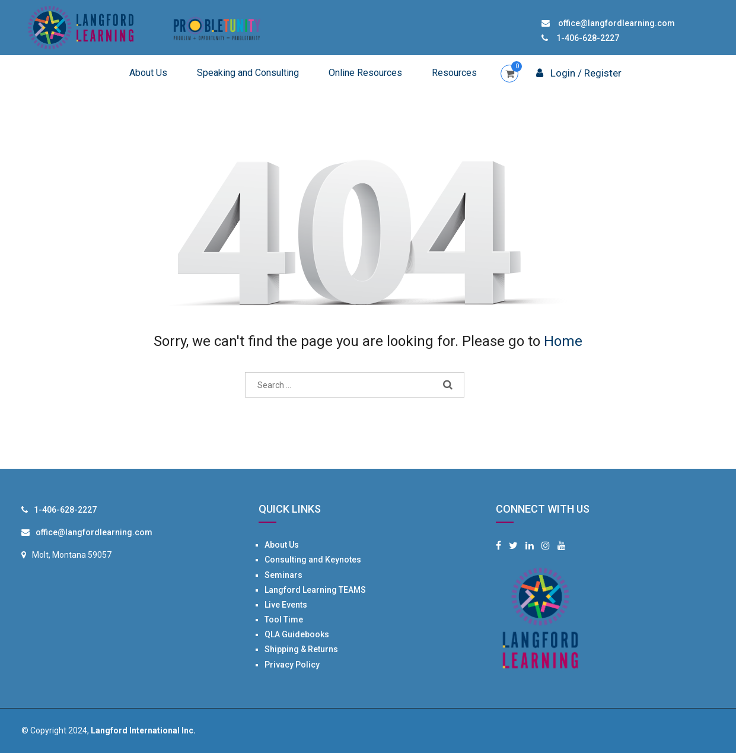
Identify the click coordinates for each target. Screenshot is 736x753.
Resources (454, 72)
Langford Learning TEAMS (315, 590)
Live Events (286, 604)
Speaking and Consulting (248, 72)
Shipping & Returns (301, 649)
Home (563, 341)
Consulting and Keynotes (313, 559)
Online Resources (365, 72)
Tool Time (284, 619)
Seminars (283, 575)
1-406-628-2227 (587, 38)
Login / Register (579, 73)
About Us (148, 72)
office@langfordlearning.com (616, 23)
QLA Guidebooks (297, 634)
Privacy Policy (292, 664)
